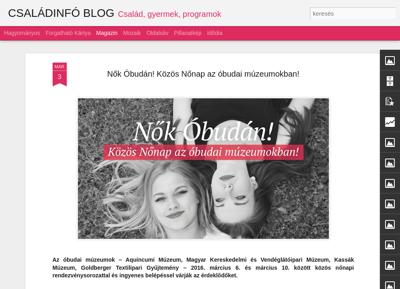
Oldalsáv (157, 33)
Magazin (106, 33)
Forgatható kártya (67, 33)
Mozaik (132, 33)
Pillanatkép (188, 33)
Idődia (214, 33)
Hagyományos (22, 33)
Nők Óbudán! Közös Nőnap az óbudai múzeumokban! (203, 68)
